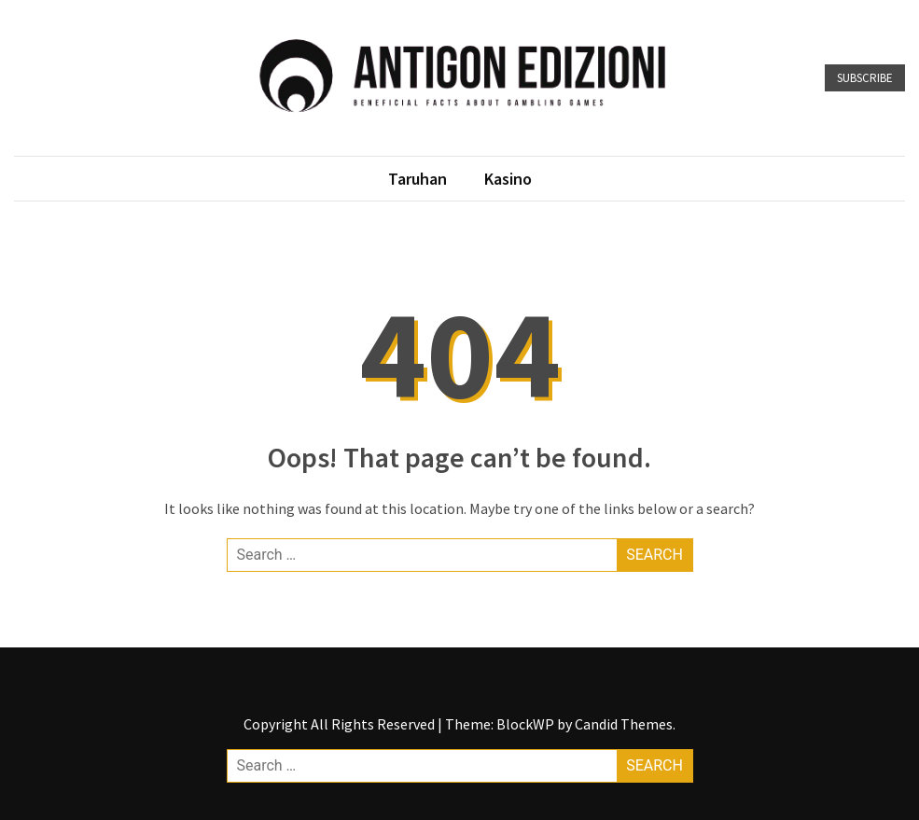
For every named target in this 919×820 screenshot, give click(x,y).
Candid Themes (624, 724)
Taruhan (417, 178)
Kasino (508, 178)
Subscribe (865, 78)
